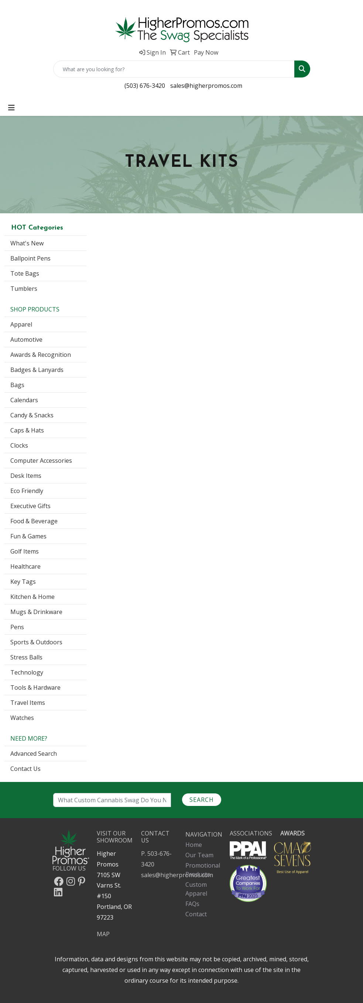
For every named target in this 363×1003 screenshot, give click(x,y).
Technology (26, 672)
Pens (17, 627)
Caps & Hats (27, 430)
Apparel (21, 324)
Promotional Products (202, 869)
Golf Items (24, 551)
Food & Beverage (34, 521)
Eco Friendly (26, 491)
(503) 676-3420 (144, 86)
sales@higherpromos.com (206, 86)
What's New (27, 243)
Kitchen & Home (32, 597)
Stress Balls (26, 657)
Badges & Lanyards (37, 370)
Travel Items (27, 703)
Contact (196, 914)
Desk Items (25, 476)
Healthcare (25, 566)
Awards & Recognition (40, 355)
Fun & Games (28, 536)
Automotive (26, 339)
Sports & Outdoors (36, 642)
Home (193, 845)
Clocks (19, 445)
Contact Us (25, 769)
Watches (22, 718)
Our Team (199, 855)
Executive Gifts (30, 506)
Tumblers (23, 289)
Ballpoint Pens (30, 258)
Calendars (24, 400)
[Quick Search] (174, 69)
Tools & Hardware (35, 687)
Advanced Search (33, 753)
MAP (103, 934)
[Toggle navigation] (11, 108)
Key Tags (23, 582)
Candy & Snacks (32, 415)
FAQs (192, 904)
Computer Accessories (41, 460)
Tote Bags (24, 273)
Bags (17, 385)
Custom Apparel (196, 888)
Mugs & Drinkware (36, 612)
